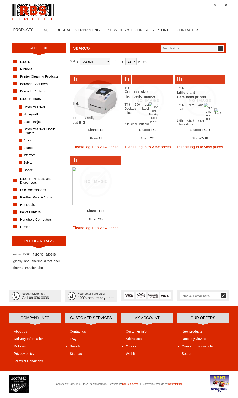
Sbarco (28, 150)
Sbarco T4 (95, 132)
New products (192, 333)
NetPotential (175, 385)
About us (20, 333)
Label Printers (30, 100)
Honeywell (31, 116)
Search (187, 355)
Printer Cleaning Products (39, 78)
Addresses (134, 340)
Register (189, 11)
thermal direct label (46, 263)
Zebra (28, 164)
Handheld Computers (36, 221)
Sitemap (76, 355)
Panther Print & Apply (36, 199)
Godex (28, 172)
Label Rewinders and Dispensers (36, 182)
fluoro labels (44, 256)
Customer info (136, 333)
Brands (75, 348)
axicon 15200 (21, 256)
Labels (25, 63)
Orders (131, 348)
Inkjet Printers (30, 214)
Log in (200, 11)
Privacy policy (24, 355)
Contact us (78, 333)
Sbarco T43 (148, 132)
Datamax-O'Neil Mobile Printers (40, 133)
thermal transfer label (28, 270)
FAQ (73, 340)
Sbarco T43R (200, 132)
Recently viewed (194, 340)
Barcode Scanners (34, 86)
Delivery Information (29, 340)
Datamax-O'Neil (34, 109)
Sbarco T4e (95, 213)
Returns (20, 348)
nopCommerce (130, 385)
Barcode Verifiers (33, 93)
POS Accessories (33, 192)
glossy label (21, 263)
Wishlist (131, 355)
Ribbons (26, 71)
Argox (28, 142)
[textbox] (189, 50)
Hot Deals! (28, 207)
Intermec (30, 157)
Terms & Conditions (28, 363)
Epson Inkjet (32, 124)
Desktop (26, 229)
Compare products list (198, 348)
